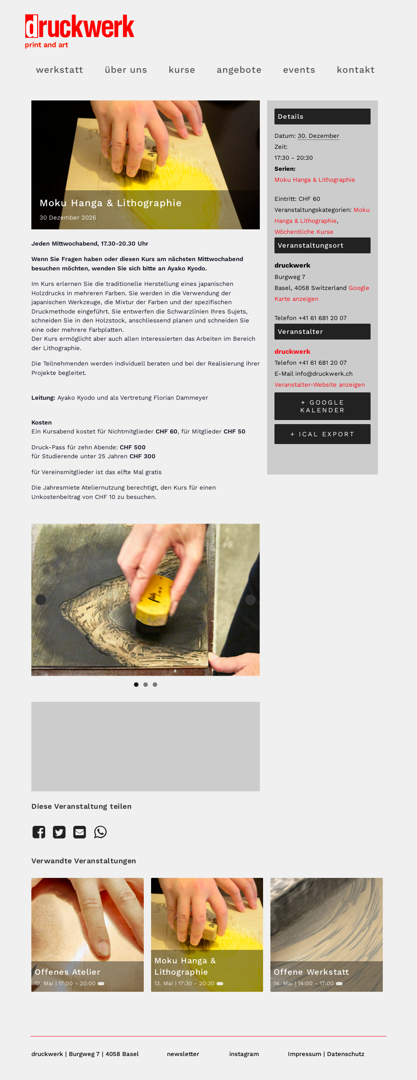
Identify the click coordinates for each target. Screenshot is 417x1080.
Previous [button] (40, 599)
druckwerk (292, 351)
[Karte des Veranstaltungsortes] (145, 745)
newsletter (183, 1054)
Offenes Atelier (68, 972)
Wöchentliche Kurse (304, 231)
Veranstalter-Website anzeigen (319, 384)
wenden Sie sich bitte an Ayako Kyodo (148, 268)
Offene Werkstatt (311, 972)
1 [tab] (136, 684)
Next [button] (250, 599)
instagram (244, 1054)
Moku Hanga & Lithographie (314, 179)
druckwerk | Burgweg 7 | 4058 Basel (85, 1054)
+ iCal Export (322, 434)
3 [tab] (155, 684)
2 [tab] (145, 684)
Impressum (304, 1054)
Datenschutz (345, 1054)
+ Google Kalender (322, 406)
